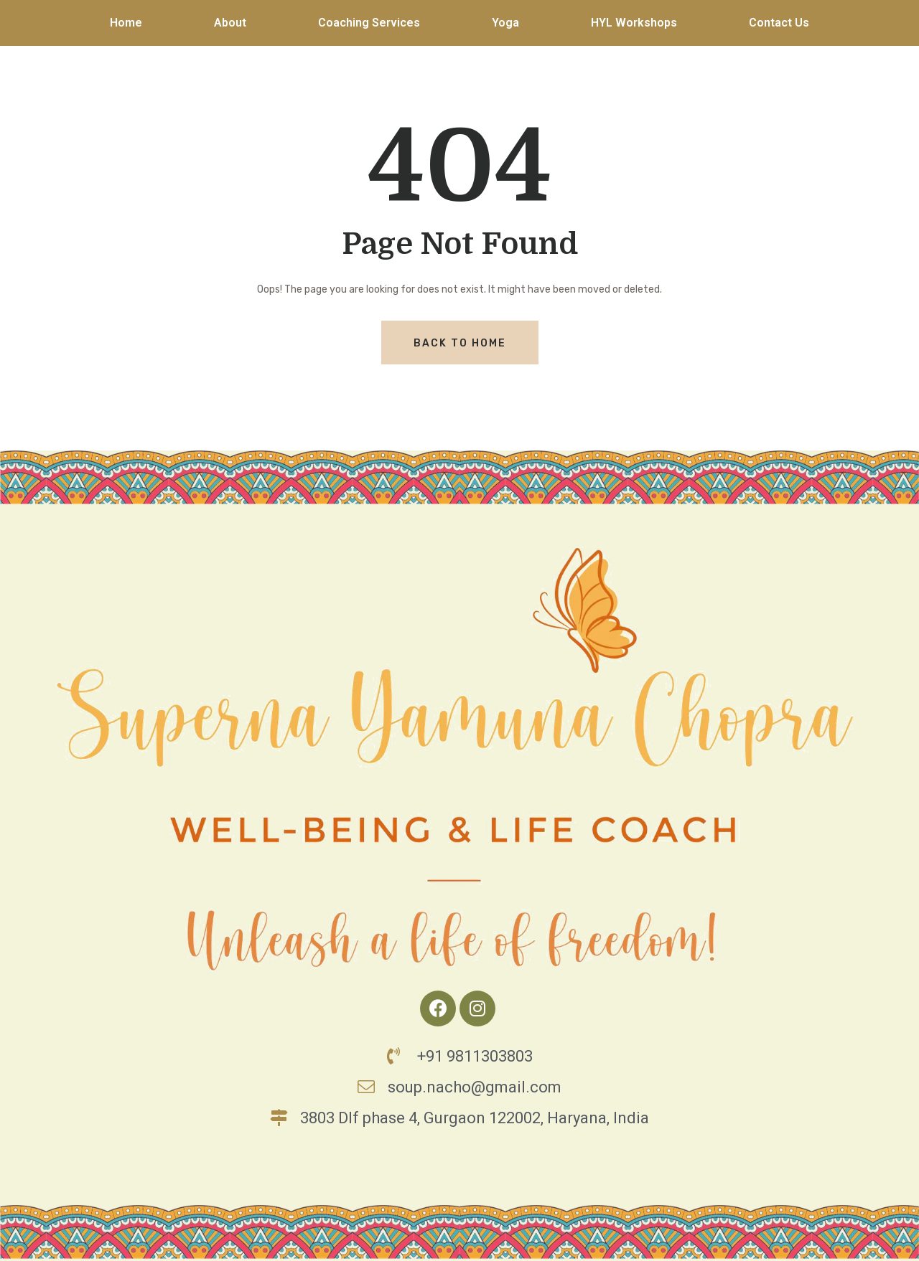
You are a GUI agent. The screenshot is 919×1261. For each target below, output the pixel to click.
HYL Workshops (634, 22)
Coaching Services (369, 22)
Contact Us (779, 22)
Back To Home (460, 343)
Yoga (505, 22)
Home (126, 22)
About (230, 22)
